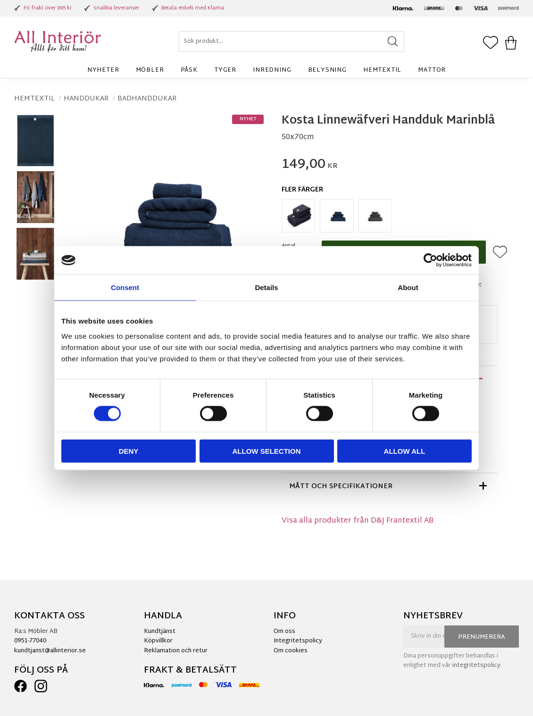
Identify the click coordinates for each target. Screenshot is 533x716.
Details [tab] (266, 287)
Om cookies (291, 651)
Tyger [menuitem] (225, 70)
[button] (490, 43)
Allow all (404, 451)
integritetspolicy (476, 665)
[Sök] (393, 41)
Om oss (284, 631)
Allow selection (267, 451)
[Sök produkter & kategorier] (292, 41)
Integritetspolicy (298, 641)
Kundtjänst (159, 631)
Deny (129, 451)
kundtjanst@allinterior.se (50, 651)
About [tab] (408, 287)
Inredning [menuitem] (272, 70)
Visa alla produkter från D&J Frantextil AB (357, 521)
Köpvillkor (158, 641)
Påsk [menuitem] (189, 70)
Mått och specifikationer (341, 486)
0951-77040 (30, 641)
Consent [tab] (125, 287)
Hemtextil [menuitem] (382, 70)
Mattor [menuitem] (432, 70)
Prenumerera (481, 637)
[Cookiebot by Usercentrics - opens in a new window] (430, 260)
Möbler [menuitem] (150, 70)
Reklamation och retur (176, 651)
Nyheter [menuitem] (103, 70)
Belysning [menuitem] (327, 70)
